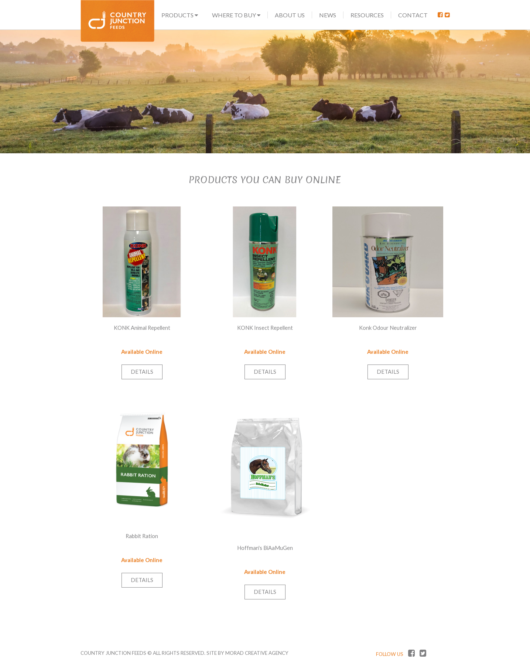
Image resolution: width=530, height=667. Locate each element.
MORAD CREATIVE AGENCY (256, 653)
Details (142, 372)
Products (179, 14)
